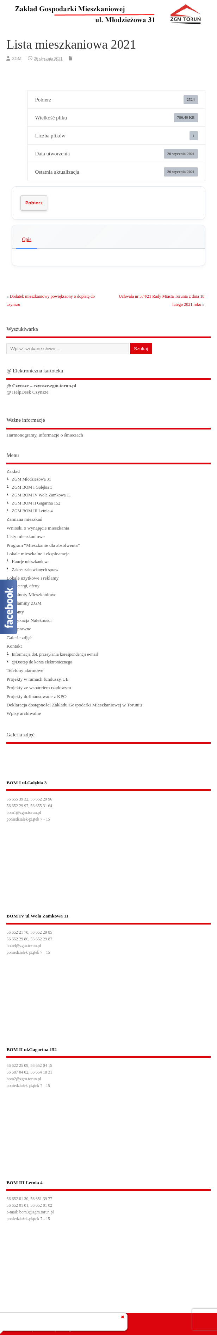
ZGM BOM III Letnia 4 (32, 510)
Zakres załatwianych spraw (35, 569)
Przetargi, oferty (25, 585)
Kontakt (14, 646)
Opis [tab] (26, 239)
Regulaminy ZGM (23, 603)
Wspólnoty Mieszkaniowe (31, 594)
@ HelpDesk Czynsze (27, 392)
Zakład (12, 471)
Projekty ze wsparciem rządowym (38, 687)
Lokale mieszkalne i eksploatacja (37, 553)
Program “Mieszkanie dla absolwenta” (43, 545)
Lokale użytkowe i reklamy (32, 578)
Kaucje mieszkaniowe (30, 561)
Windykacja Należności (28, 620)
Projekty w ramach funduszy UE (37, 679)
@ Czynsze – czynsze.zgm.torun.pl (41, 385)
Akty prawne (18, 628)
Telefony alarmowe (24, 670)
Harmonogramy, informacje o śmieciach (44, 435)
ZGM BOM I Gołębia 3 (32, 487)
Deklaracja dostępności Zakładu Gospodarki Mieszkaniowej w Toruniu (74, 704)
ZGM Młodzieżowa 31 (31, 479)
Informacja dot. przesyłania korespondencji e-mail (55, 654)
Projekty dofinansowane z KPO (36, 696)
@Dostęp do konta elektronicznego (42, 662)
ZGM (16, 58)
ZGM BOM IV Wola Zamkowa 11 (41, 495)
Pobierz (34, 203)
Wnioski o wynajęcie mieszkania (37, 528)
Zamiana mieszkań (24, 519)
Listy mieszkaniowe (25, 536)
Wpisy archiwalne (23, 713)
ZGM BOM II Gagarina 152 (36, 503)
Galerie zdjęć (19, 637)
